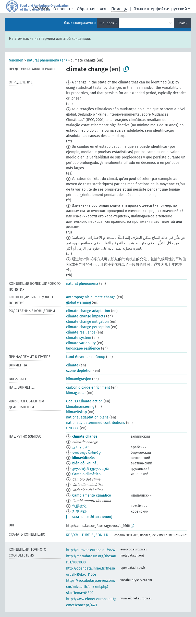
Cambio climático (86, 474)
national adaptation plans (87, 417)
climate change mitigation (87, 321)
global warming (78, 302)
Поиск (182, 23)
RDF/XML (73, 535)
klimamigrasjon (78, 379)
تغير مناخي (80, 447)
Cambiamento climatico (91, 495)
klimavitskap (76, 412)
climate (72, 365)
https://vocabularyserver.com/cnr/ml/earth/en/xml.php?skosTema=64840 (91, 586)
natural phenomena (82, 283)
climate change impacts (85, 316)
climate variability (81, 343)
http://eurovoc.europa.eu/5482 (91, 550)
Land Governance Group (85, 357)
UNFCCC (72, 428)
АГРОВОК (40, 8)
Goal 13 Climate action (84, 401)
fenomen (16, 60)
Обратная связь (92, 8)
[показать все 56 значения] (89, 517)
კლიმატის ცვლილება (90, 468)
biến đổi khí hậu (85, 463)
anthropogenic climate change (91, 297)
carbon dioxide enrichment (88, 387)
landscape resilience (83, 348)
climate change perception (88, 327)
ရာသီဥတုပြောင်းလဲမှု (86, 452)
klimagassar (76, 393)
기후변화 (79, 511)
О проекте (63, 8)
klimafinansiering (80, 406)
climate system (78, 338)
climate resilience (80, 332)
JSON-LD (101, 535)
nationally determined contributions (95, 423)
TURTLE (87, 535)
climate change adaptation (88, 311)
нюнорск (107, 23)
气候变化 (79, 506)
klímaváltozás (83, 458)
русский (179, 8)
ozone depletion (79, 370)
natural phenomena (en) (47, 60)
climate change (84, 436)
